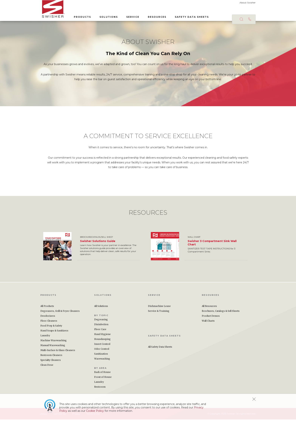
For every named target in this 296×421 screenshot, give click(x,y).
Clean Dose (46, 366)
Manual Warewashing (52, 346)
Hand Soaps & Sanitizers (54, 332)
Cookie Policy (95, 411)
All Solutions (101, 307)
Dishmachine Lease (159, 307)
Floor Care (100, 330)
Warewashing (102, 360)
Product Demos (211, 317)
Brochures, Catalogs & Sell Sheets (221, 312)
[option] (94, 248)
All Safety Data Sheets (160, 348)
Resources (155, 16)
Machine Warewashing (53, 341)
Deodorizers (47, 317)
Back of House (102, 373)
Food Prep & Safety (51, 327)
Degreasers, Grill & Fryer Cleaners (60, 312)
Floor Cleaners (48, 322)
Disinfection (101, 325)
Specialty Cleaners (50, 361)
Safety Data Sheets (190, 16)
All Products (47, 307)
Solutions (107, 16)
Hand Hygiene (102, 335)
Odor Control (101, 350)
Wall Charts (208, 322)
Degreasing (101, 321)
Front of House (103, 378)
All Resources (209, 307)
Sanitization (101, 355)
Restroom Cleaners (51, 356)
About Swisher (248, 2)
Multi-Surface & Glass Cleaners (57, 351)
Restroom (100, 388)
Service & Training (158, 312)
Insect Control (102, 345)
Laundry (45, 337)
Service (131, 16)
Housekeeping (102, 340)
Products (80, 16)
